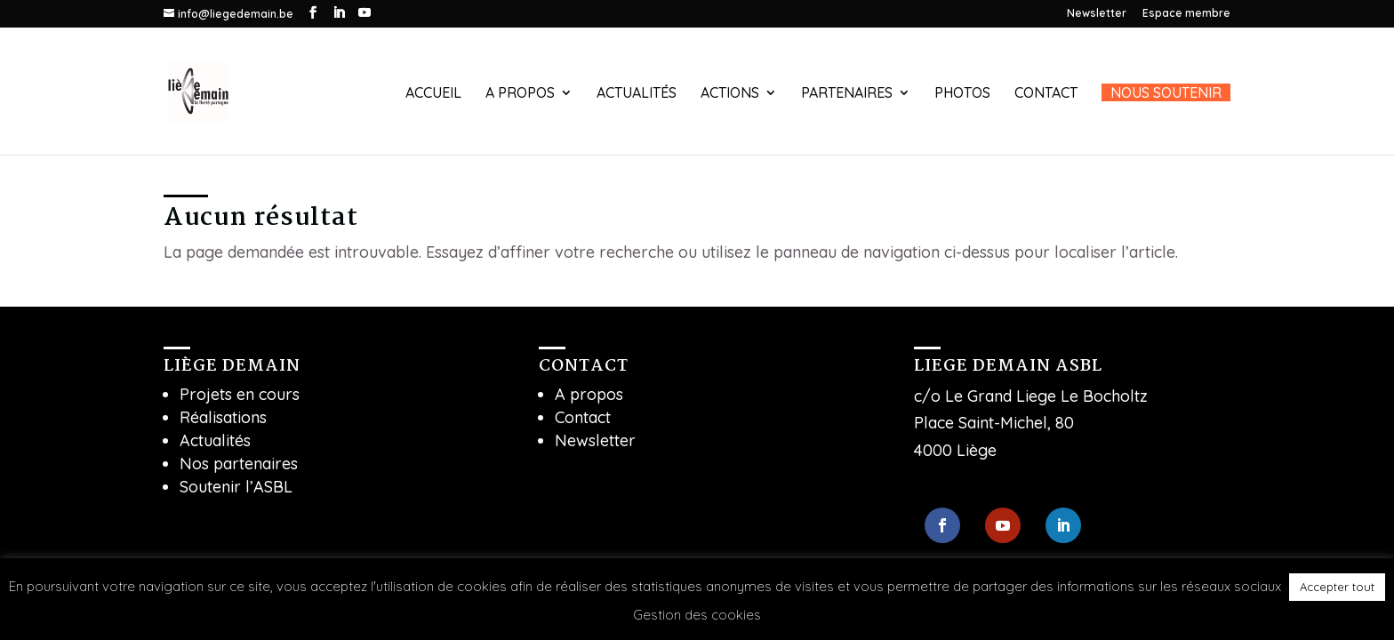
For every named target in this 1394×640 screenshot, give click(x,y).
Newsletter (1096, 14)
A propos (520, 93)
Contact (1046, 93)
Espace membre (1186, 14)
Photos (962, 93)
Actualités (637, 93)
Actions (730, 93)
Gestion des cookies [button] (697, 614)
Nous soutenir (1166, 92)
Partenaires (847, 93)
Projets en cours (240, 394)
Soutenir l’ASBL (236, 486)
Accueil (433, 93)
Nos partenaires (239, 463)
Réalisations (223, 417)
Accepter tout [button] (1337, 587)
